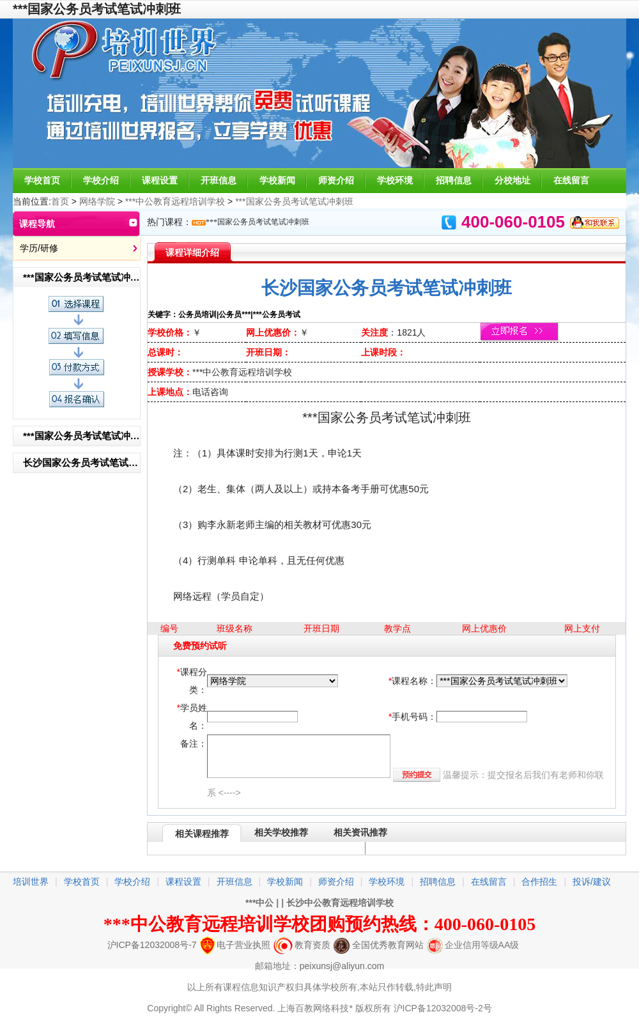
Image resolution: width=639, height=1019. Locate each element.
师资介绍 (336, 180)
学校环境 (395, 180)
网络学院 (97, 201)
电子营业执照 (235, 945)
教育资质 (301, 945)
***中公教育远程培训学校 (175, 201)
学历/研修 (39, 248)
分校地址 (512, 180)
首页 (60, 201)
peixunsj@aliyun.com (342, 966)
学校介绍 (101, 180)
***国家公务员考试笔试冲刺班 (294, 201)
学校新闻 (277, 180)
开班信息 (218, 180)
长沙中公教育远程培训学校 (340, 903)
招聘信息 (454, 180)
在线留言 (571, 180)
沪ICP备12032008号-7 (152, 945)
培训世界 (31, 881)
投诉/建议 (592, 881)
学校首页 (42, 180)
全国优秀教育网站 (379, 945)
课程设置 (160, 180)
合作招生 (539, 881)
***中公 (259, 903)
